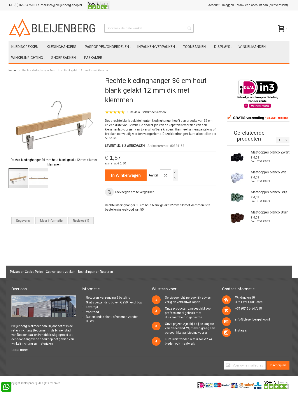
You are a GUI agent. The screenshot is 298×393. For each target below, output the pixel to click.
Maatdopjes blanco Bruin (269, 212)
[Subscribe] (277, 365)
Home (12, 70)
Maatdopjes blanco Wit (268, 172)
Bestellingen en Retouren (95, 271)
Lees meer (19, 350)
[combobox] (149, 28)
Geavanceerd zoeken (60, 271)
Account (213, 5)
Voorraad (92, 312)
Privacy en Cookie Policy (26, 271)
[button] (90, 122)
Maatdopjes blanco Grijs (269, 192)
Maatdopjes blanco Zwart (270, 152)
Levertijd (92, 307)
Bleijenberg (19, 326)
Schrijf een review (154, 112)
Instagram (242, 330)
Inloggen (228, 5)
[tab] (22, 220)
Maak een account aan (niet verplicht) (262, 5)
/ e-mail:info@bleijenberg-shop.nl (59, 5)
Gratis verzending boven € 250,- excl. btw (114, 302)
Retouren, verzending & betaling (108, 297)
